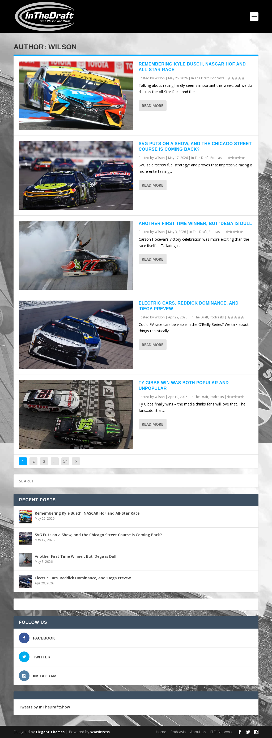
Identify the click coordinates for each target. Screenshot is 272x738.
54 (65, 461)
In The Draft (200, 78)
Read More (152, 105)
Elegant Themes (50, 731)
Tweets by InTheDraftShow (44, 707)
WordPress (100, 731)
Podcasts (217, 78)
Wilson (160, 78)
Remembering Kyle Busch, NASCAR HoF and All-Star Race (87, 513)
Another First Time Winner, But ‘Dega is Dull (195, 223)
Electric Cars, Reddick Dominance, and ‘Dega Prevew (83, 577)
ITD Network (221, 731)
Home (161, 731)
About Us (198, 731)
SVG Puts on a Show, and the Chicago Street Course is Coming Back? (98, 534)
